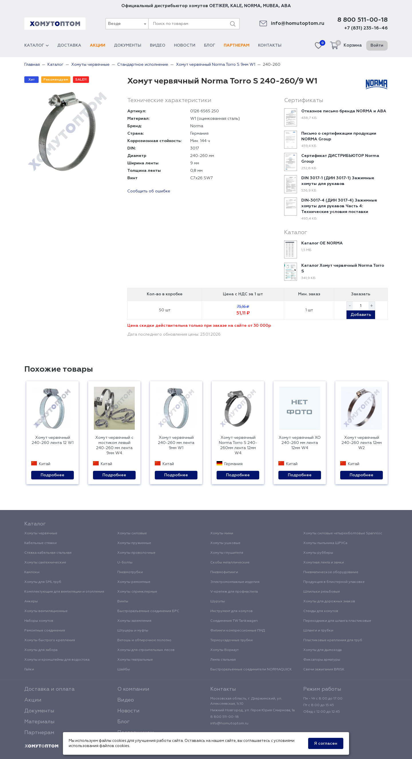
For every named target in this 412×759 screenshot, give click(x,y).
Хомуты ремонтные (133, 582)
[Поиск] (232, 23)
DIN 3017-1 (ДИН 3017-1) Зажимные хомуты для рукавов (337, 181)
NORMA (252, 6)
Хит (31, 79)
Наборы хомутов (38, 621)
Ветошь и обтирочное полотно (144, 640)
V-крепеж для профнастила (234, 591)
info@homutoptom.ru (297, 23)
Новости (184, 45)
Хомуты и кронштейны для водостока (57, 660)
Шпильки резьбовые (321, 591)
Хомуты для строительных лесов (146, 650)
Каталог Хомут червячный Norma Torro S (342, 268)
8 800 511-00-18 (362, 20)
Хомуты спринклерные (137, 591)
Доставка (69, 45)
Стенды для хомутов (320, 611)
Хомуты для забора (41, 650)
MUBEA (271, 6)
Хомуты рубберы (318, 553)
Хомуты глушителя (226, 553)
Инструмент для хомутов (231, 611)
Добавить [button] (360, 315)
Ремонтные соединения (44, 630)
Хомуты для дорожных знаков (329, 601)
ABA (286, 6)
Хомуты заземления (134, 621)
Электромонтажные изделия (235, 582)
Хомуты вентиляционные (46, 611)
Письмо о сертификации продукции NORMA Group (338, 136)
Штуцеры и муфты (132, 630)
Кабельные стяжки (40, 543)
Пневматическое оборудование (330, 572)
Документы (127, 45)
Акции (97, 45)
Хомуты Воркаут (224, 650)
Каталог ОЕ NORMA (322, 243)
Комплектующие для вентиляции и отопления (64, 591)
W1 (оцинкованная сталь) (215, 119)
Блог (209, 45)
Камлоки (31, 572)
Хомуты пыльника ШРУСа (325, 543)
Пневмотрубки (130, 572)
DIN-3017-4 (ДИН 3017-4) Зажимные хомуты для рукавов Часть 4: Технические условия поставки (339, 206)
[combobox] (126, 23)
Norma (196, 126)
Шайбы (123, 669)
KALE (236, 6)
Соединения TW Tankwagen (234, 621)
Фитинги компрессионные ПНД (237, 630)
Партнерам (236, 45)
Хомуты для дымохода (322, 650)
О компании (133, 689)
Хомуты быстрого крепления (49, 640)
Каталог (36, 45)
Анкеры (31, 601)
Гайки (29, 669)
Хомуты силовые (132, 533)
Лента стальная (223, 660)
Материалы (39, 721)
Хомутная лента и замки (323, 562)
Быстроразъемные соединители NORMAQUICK (251, 669)
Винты (122, 601)
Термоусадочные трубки (231, 640)
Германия (199, 134)
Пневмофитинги (224, 572)
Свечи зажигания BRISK (323, 669)
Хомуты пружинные (134, 543)
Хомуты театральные (135, 660)
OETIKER (218, 6)
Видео (157, 45)
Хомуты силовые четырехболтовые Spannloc (342, 533)
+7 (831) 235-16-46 (366, 28)
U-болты (124, 562)
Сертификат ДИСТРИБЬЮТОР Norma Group (340, 159)
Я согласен (325, 744)
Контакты (270, 45)
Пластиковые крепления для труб (332, 640)
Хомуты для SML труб (42, 582)
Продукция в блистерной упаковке (334, 582)
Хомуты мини (221, 533)
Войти (377, 45)
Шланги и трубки (318, 630)
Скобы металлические (229, 562)
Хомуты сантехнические (45, 562)
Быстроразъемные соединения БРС (148, 611)
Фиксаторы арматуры (321, 660)
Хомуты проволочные (136, 553)
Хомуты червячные (40, 533)
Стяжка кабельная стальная (48, 553)
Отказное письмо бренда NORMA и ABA (343, 111)
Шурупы (217, 601)
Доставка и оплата (49, 689)
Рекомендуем (55, 79)
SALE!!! (81, 79)
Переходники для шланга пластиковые (337, 621)
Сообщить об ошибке (148, 191)
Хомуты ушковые (225, 543)
